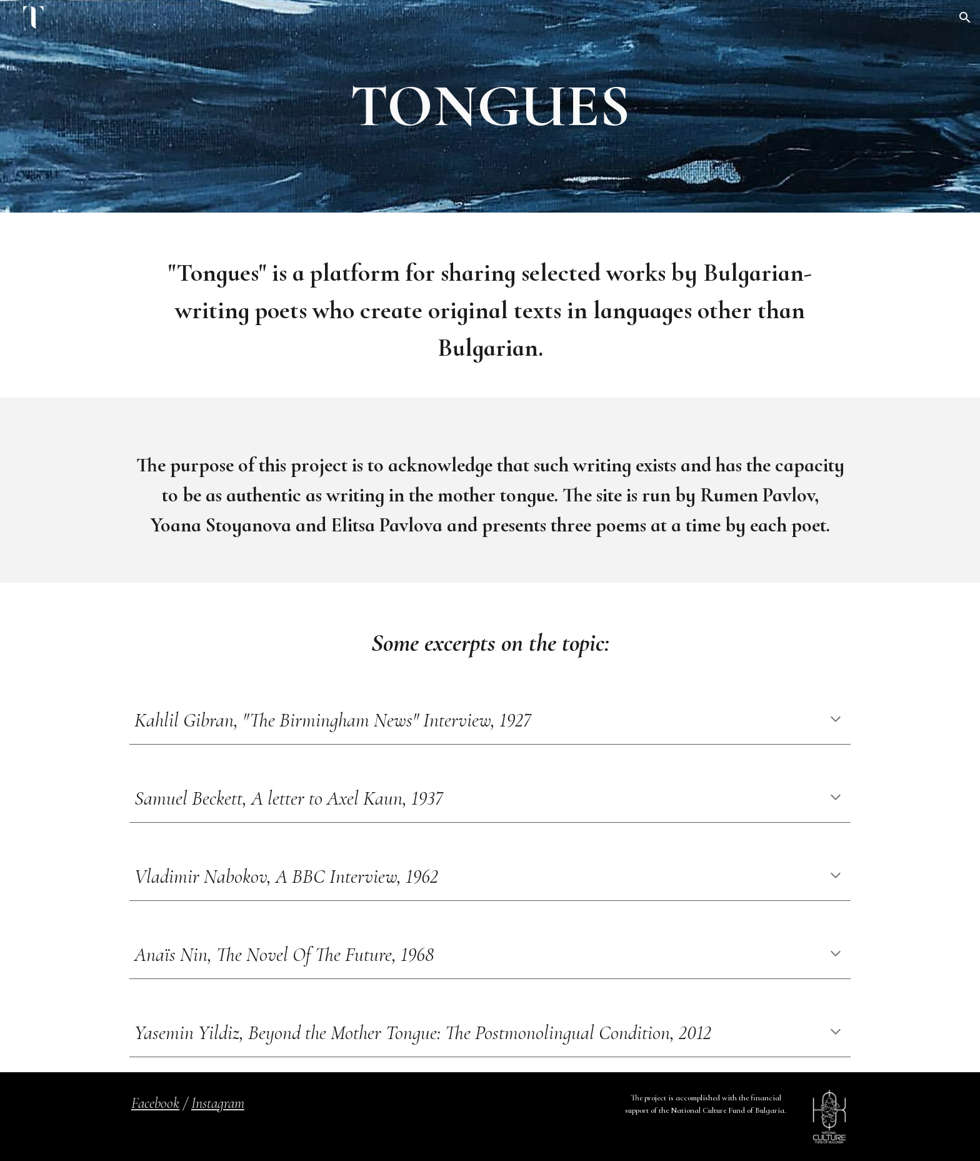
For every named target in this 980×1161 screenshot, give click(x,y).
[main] (490, 106)
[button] (965, 18)
